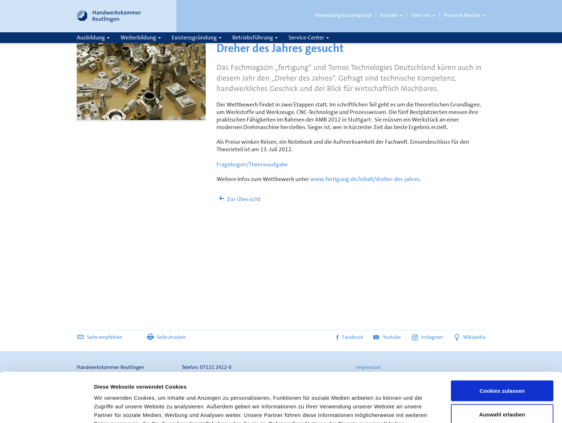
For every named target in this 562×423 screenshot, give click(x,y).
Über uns (423, 15)
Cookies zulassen (502, 348)
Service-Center (309, 37)
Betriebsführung (255, 37)
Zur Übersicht (238, 199)
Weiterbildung (140, 37)
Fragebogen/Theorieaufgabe (252, 164)
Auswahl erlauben (502, 372)
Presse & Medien (464, 15)
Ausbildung (93, 37)
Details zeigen (381, 404)
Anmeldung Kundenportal (343, 15)
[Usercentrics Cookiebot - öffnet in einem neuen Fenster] (46, 409)
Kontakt (391, 15)
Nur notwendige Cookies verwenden (502, 399)
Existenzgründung (197, 37)
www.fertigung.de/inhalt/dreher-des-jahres (365, 179)
